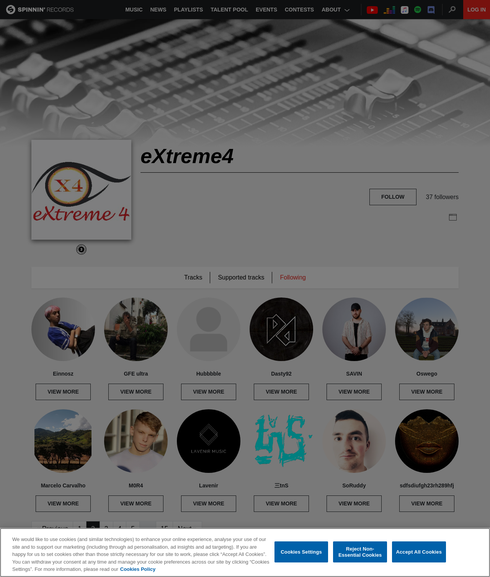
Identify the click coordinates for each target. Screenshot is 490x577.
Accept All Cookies (419, 552)
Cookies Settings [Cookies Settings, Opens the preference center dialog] (301, 552)
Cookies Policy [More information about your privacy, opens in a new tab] (137, 569)
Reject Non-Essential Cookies (360, 552)
